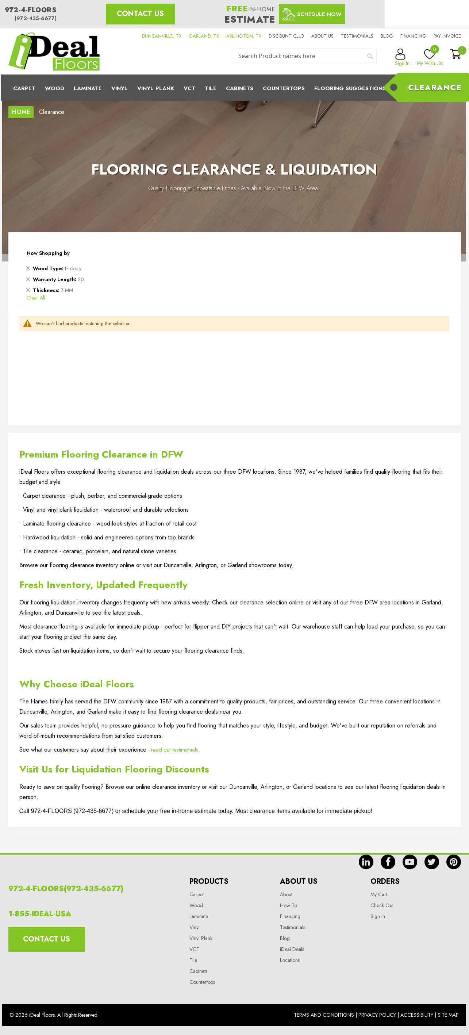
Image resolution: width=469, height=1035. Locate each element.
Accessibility (416, 1015)
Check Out (381, 905)
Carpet (24, 88)
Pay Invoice (447, 36)
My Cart (378, 894)
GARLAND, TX (204, 36)
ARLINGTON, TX (243, 36)
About (286, 894)
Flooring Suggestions (350, 88)
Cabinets (239, 88)
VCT (194, 949)
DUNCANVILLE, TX (161, 36)
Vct (189, 88)
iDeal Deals (292, 949)
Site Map (448, 1015)
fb (388, 862)
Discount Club (286, 36)
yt (410, 862)
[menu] (234, 88)
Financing (413, 36)
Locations (290, 960)
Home (21, 112)
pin (453, 862)
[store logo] (54, 51)
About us (322, 36)
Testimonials (357, 36)
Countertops (202, 982)
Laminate (88, 88)
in (366, 862)
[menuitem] (234, 88)
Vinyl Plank (155, 88)
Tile (210, 88)
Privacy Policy (377, 1015)
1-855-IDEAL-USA (39, 914)
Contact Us (140, 13)
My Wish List (430, 58)
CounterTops (284, 88)
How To (288, 905)
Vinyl (119, 88)
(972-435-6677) (36, 18)
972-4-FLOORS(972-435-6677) (65, 888)
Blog (387, 36)
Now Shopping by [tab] (48, 253)
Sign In (377, 916)
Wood (54, 88)
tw (431, 862)
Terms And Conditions (324, 1015)
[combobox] (304, 56)
